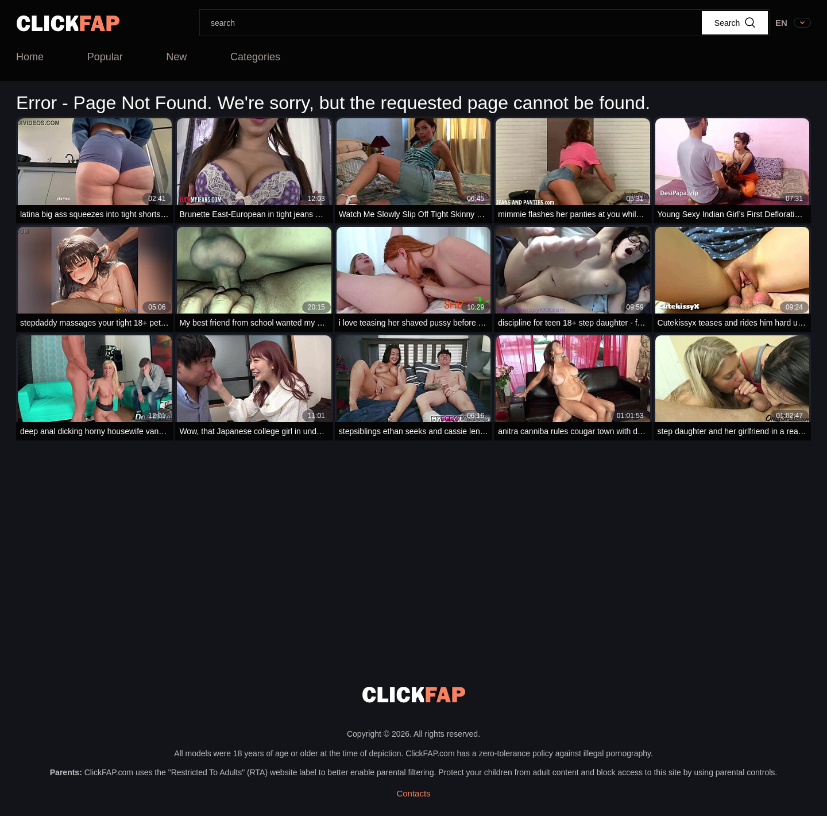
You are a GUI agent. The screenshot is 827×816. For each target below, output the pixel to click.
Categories (255, 57)
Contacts (413, 793)
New (176, 57)
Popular (105, 57)
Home (30, 57)
